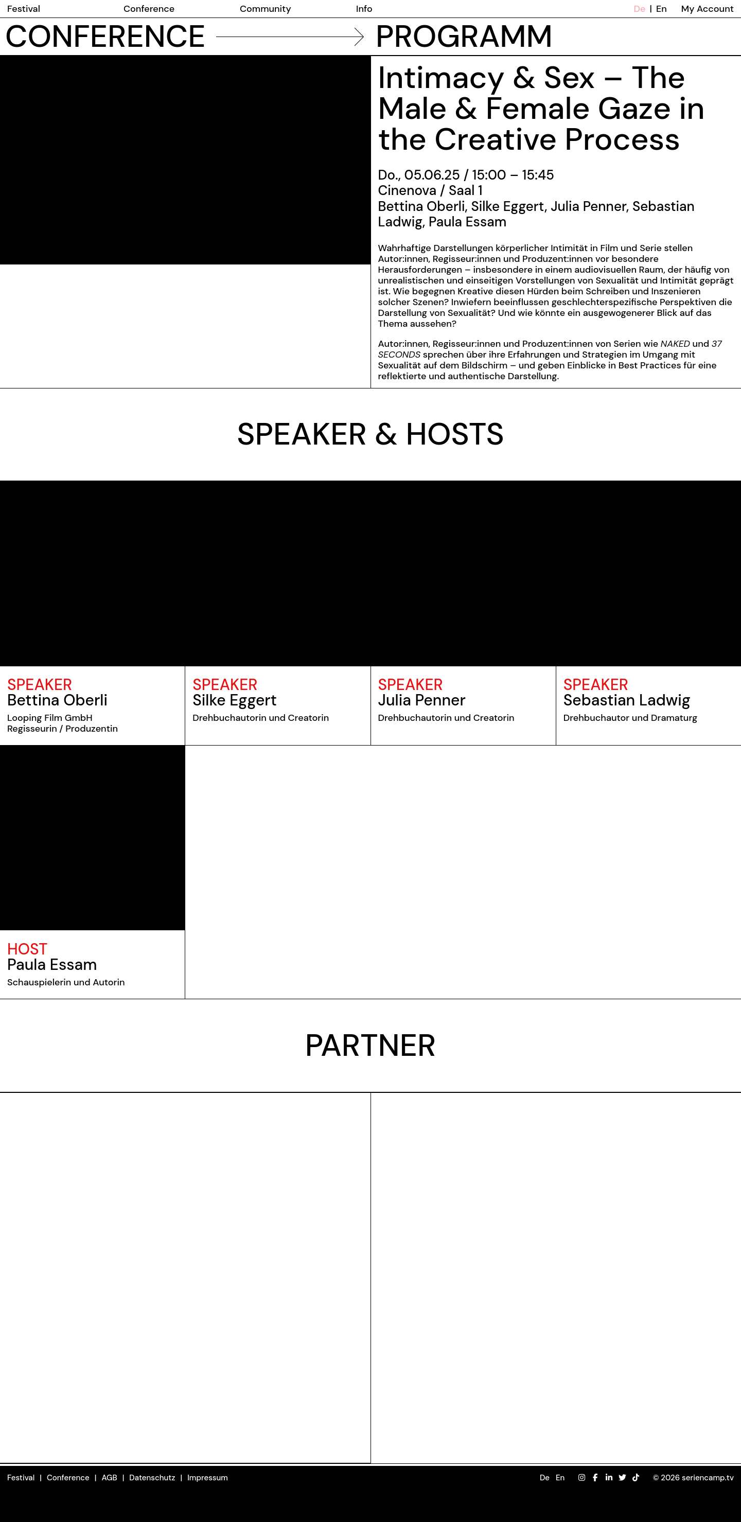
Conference (68, 1478)
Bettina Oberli (57, 700)
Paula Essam (52, 964)
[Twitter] (622, 1477)
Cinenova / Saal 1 (430, 190)
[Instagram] (582, 1477)
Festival (20, 1478)
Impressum (207, 1478)
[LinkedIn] (609, 1477)
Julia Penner (422, 700)
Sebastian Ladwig (627, 700)
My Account (707, 9)
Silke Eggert (234, 700)
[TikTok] (636, 1477)
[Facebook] (595, 1477)
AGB (109, 1478)
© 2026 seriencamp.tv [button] (693, 1478)
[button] (552, 1478)
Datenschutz (152, 1478)
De (640, 9)
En (661, 9)
